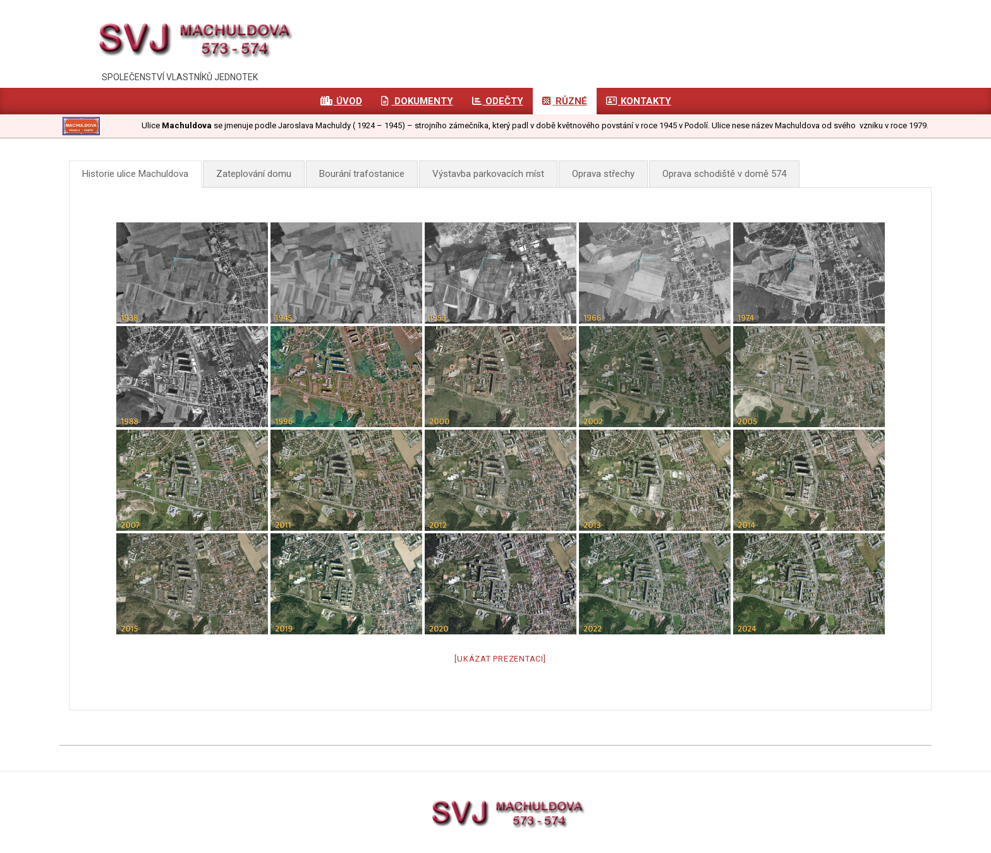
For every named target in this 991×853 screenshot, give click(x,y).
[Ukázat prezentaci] (499, 658)
